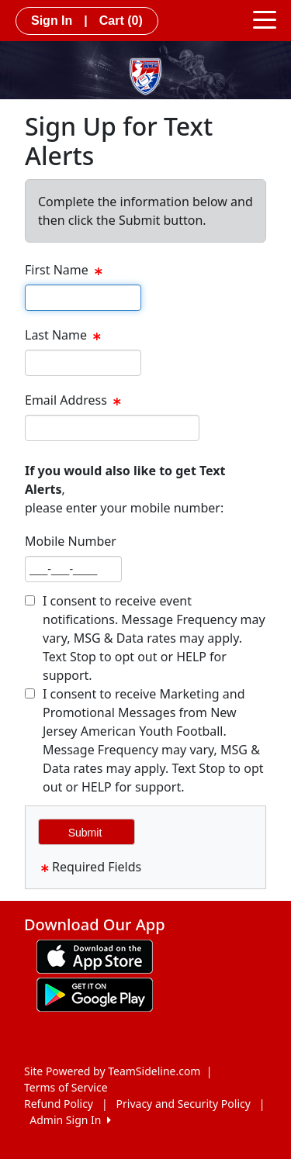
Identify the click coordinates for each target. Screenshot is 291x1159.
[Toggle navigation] (265, 18)
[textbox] (83, 298)
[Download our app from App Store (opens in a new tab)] (94, 955)
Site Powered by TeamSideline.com (112, 1071)
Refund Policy (58, 1103)
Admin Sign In (69, 1119)
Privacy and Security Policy (183, 1103)
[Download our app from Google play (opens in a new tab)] (94, 993)
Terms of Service (66, 1087)
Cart (121, 20)
